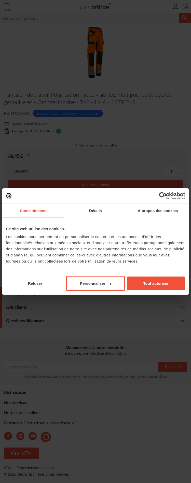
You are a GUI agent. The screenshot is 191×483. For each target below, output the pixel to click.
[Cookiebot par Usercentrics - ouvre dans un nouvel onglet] (163, 196)
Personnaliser (95, 283)
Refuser (35, 283)
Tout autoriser (156, 283)
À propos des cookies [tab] (158, 210)
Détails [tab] (95, 210)
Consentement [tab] (33, 210)
